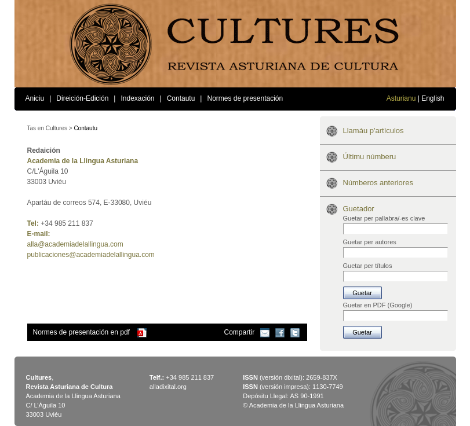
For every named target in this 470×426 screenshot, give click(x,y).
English (432, 98)
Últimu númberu (369, 156)
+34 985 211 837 (190, 377)
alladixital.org (168, 386)
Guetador (358, 208)
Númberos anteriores (378, 182)
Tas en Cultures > (49, 128)
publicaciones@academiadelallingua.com (91, 255)
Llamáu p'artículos (373, 130)
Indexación (137, 98)
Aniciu (35, 98)
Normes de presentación (245, 98)
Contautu (181, 98)
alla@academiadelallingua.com (75, 244)
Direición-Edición (82, 98)
